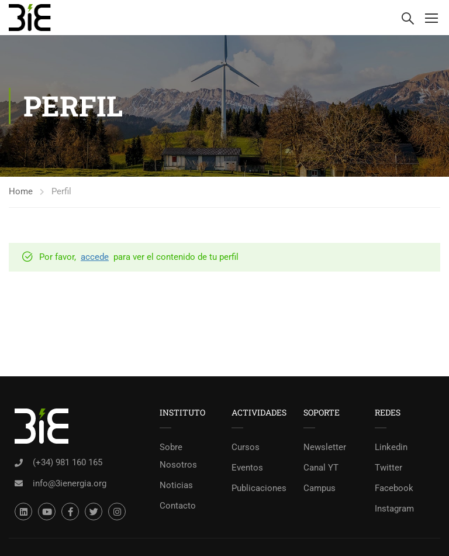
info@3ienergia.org (69, 483)
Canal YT (321, 467)
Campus (319, 488)
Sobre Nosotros (178, 456)
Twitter (388, 467)
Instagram (394, 508)
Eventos (247, 467)
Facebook (394, 488)
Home (21, 191)
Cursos (246, 447)
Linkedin (391, 447)
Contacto (178, 505)
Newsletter (324, 447)
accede (95, 257)
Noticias (176, 485)
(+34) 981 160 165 (67, 462)
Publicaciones (259, 488)
